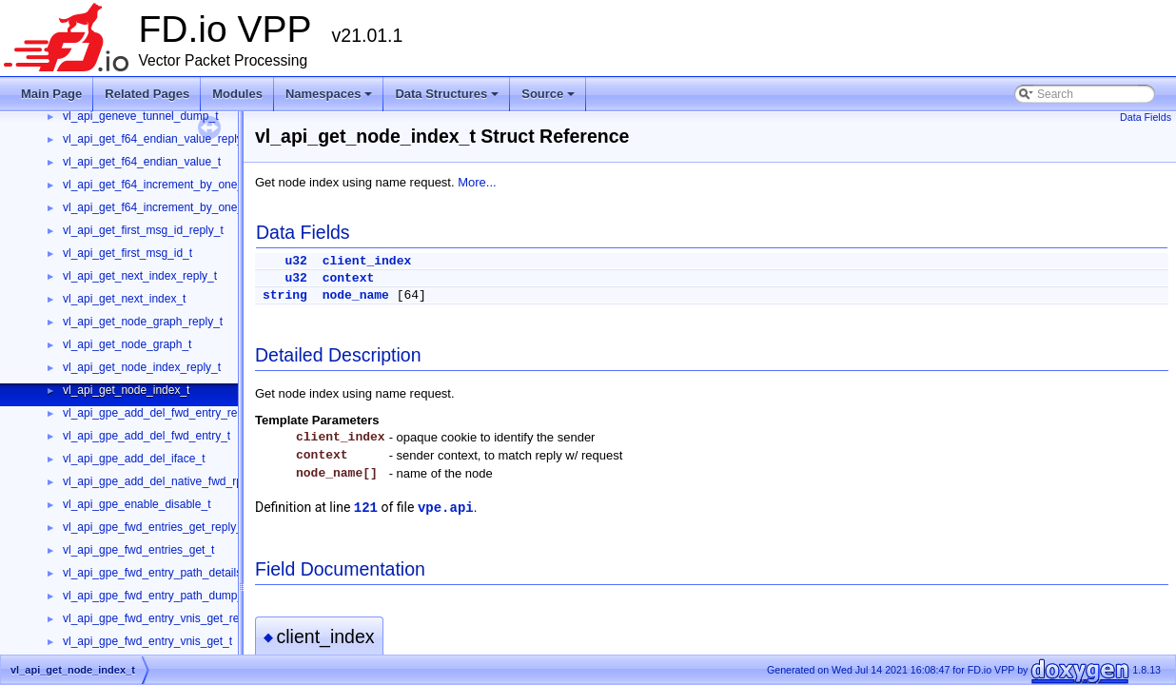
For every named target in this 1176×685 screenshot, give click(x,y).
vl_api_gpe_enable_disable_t (136, 504)
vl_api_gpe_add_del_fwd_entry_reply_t (162, 413)
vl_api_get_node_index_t (126, 390)
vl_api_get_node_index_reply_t (142, 367)
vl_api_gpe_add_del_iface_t (134, 458)
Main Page (51, 94)
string (285, 295)
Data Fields (1145, 117)
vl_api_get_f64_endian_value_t (142, 161)
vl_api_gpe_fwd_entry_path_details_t (157, 572)
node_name (356, 295)
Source (549, 99)
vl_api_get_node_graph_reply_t (143, 321)
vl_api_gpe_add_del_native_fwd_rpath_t (165, 481)
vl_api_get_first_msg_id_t (127, 253)
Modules (237, 94)
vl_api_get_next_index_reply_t (140, 276)
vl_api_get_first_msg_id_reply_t (143, 230)
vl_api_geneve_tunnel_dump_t (140, 116)
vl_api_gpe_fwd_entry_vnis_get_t (147, 641)
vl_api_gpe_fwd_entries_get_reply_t (154, 527)
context (349, 278)
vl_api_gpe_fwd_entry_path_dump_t (154, 595)
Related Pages (147, 94)
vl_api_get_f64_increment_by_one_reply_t (170, 184)
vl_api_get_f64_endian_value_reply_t (157, 139)
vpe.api (446, 508)
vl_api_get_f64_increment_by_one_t (154, 207)
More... (477, 182)
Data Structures (448, 99)
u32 (295, 261)
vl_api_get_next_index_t (124, 298)
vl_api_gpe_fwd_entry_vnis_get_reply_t (163, 618)
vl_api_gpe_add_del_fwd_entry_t (146, 435)
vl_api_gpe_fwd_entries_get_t (138, 550)
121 (366, 508)
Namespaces (330, 99)
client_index (367, 261)
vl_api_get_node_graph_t (127, 344)
